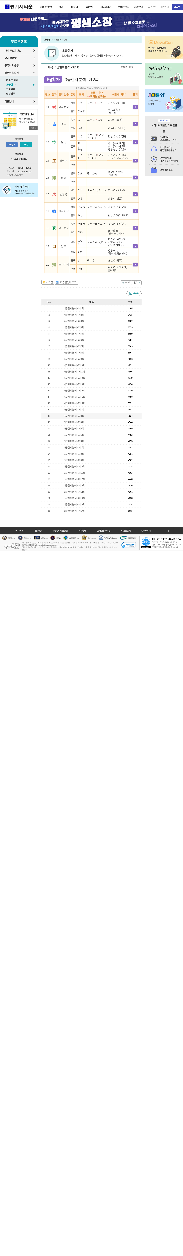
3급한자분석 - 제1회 (74, 409)
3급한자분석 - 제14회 (74, 491)
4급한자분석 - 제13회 (74, 384)
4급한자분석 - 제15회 (74, 397)
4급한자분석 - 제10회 (74, 365)
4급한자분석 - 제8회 (74, 352)
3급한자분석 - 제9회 (74, 460)
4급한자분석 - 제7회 (74, 346)
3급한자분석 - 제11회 (74, 473)
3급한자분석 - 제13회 (74, 485)
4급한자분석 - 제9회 (74, 359)
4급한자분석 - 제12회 (74, 378)
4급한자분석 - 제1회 (74, 308)
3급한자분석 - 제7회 (74, 447)
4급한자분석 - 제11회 (74, 371)
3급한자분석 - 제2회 (74, 416)
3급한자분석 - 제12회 (74, 479)
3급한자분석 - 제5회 (74, 435)
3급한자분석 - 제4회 (74, 428)
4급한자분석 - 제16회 (74, 403)
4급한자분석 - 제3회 (74, 321)
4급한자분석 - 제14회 (74, 390)
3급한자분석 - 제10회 (74, 466)
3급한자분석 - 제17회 (74, 510)
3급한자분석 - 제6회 (74, 441)
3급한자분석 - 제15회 (74, 498)
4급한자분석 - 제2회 (74, 314)
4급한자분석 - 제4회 (74, 327)
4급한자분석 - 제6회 (74, 340)
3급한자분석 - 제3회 (74, 422)
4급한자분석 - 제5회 (74, 333)
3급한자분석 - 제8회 (74, 454)
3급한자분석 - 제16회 (74, 504)
